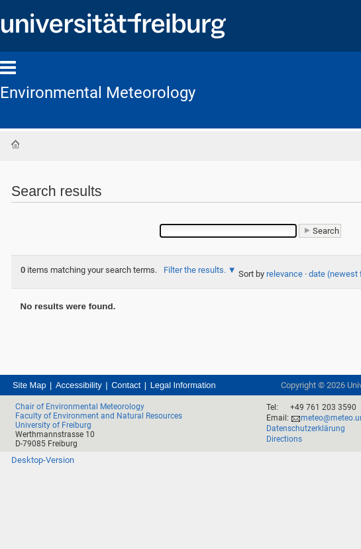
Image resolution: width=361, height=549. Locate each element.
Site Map (29, 385)
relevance (284, 274)
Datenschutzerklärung (305, 428)
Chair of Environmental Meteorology (79, 406)
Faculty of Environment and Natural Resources (98, 416)
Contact (125, 385)
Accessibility (79, 385)
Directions (284, 439)
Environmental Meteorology (97, 92)
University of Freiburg (53, 425)
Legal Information (183, 385)
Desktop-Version (42, 460)
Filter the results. (196, 270)
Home (15, 144)
